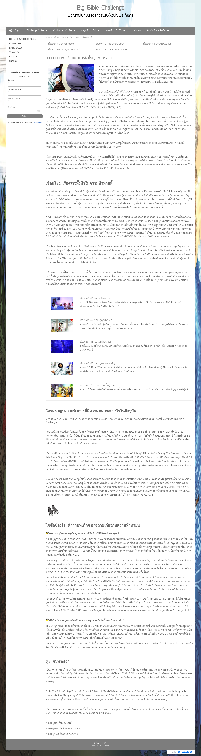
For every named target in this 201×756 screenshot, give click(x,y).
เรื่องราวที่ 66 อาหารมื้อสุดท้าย (95, 298)
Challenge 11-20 (58, 37)
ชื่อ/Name (11, 80)
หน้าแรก (48, 37)
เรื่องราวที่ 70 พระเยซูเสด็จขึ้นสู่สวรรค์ (98, 385)
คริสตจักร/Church (14, 98)
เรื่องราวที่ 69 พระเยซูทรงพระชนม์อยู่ (97, 364)
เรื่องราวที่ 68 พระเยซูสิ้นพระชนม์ (96, 342)
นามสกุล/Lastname (14, 89)
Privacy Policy (38, 123)
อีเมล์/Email (11, 107)
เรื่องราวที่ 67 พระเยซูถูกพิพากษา (96, 320)
